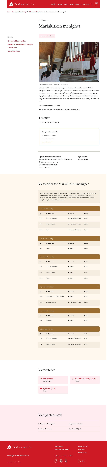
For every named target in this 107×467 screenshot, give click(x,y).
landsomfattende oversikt (58, 200)
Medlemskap (82, 452)
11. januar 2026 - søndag (46, 311)
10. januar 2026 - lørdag (46, 287)
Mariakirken (50, 36)
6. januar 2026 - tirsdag (46, 209)
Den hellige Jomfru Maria (50, 122)
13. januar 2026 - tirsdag (46, 329)
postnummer (61, 109)
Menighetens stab (14, 51)
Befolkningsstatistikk (46, 105)
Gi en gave (81, 449)
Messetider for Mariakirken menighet (20, 44)
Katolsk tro (78, 4)
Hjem (8, 12)
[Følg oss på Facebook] (56, 461)
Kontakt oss (59, 446)
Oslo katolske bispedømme (36, 12)
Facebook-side (83, 159)
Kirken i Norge (69, 4)
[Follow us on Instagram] (65, 461)
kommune (70, 109)
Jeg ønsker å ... (88, 4)
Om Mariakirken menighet (17, 41)
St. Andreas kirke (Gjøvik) (74, 218)
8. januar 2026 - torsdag (46, 257)
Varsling (82, 461)
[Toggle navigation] (96, 4)
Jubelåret (54, 4)
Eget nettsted (83, 156)
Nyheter (60, 4)
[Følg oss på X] (61, 461)
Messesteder (12, 47)
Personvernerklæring (62, 449)
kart (77, 109)
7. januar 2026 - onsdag (46, 239)
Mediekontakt (83, 446)
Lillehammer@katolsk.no (52, 156)
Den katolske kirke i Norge (19, 12)
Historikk (57, 105)
